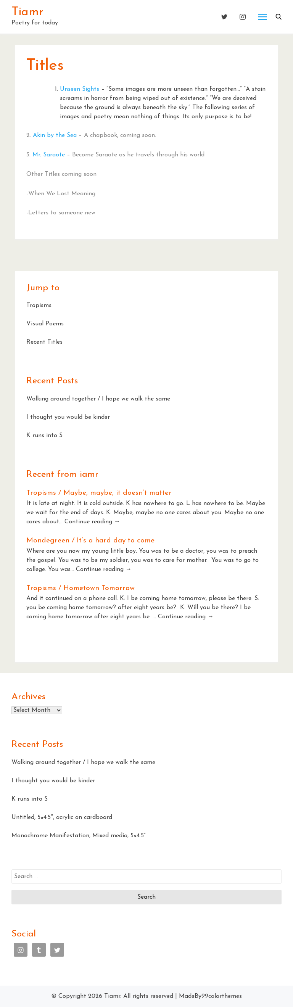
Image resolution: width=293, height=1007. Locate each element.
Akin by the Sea (55, 135)
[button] (278, 16)
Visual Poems (45, 324)
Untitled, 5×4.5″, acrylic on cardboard (61, 817)
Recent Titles (44, 342)
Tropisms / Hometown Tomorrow (80, 588)
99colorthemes (221, 996)
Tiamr (27, 12)
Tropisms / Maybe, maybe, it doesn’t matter (99, 493)
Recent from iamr (62, 474)
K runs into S (44, 436)
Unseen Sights (79, 89)
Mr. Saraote (48, 155)
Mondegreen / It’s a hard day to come (90, 540)
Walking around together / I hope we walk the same (98, 399)
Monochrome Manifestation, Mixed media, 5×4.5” (78, 836)
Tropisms (39, 305)
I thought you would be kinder (68, 417)
